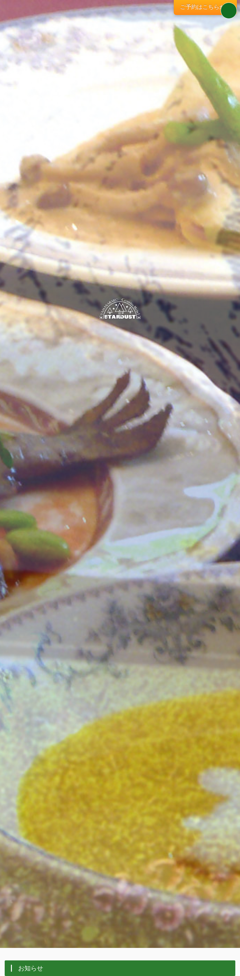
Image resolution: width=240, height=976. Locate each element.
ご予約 (205, 7)
